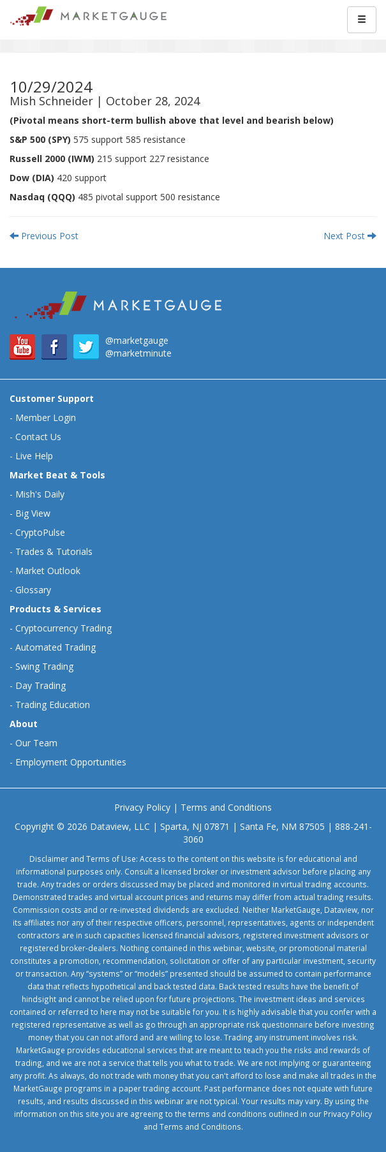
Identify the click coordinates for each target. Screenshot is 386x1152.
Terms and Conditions (226, 807)
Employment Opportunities (70, 762)
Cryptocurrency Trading (63, 628)
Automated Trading (55, 647)
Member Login (45, 417)
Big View (32, 513)
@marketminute (138, 353)
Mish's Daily (39, 494)
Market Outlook (47, 571)
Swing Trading (44, 666)
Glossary (33, 590)
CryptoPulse (40, 532)
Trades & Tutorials (54, 551)
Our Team (36, 743)
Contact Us (38, 437)
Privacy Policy (142, 807)
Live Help (34, 456)
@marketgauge (136, 340)
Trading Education (52, 704)
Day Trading (40, 685)
